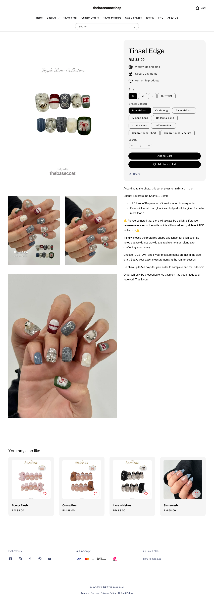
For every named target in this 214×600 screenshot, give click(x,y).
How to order (70, 18)
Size (131, 89)
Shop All (51, 18)
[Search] (133, 26)
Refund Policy (125, 593)
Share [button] (134, 174)
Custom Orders (90, 18)
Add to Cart (164, 156)
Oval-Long (161, 110)
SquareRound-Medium (177, 133)
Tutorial (150, 18)
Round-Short (139, 110)
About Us (173, 18)
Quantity (133, 140)
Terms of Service (90, 593)
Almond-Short (184, 110)
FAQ (161, 18)
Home (39, 18)
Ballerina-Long (165, 118)
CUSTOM (166, 96)
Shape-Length (138, 103)
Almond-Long (140, 118)
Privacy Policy (108, 593)
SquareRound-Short (144, 133)
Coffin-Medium (163, 125)
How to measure (112, 18)
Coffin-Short (139, 125)
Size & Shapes (133, 18)
